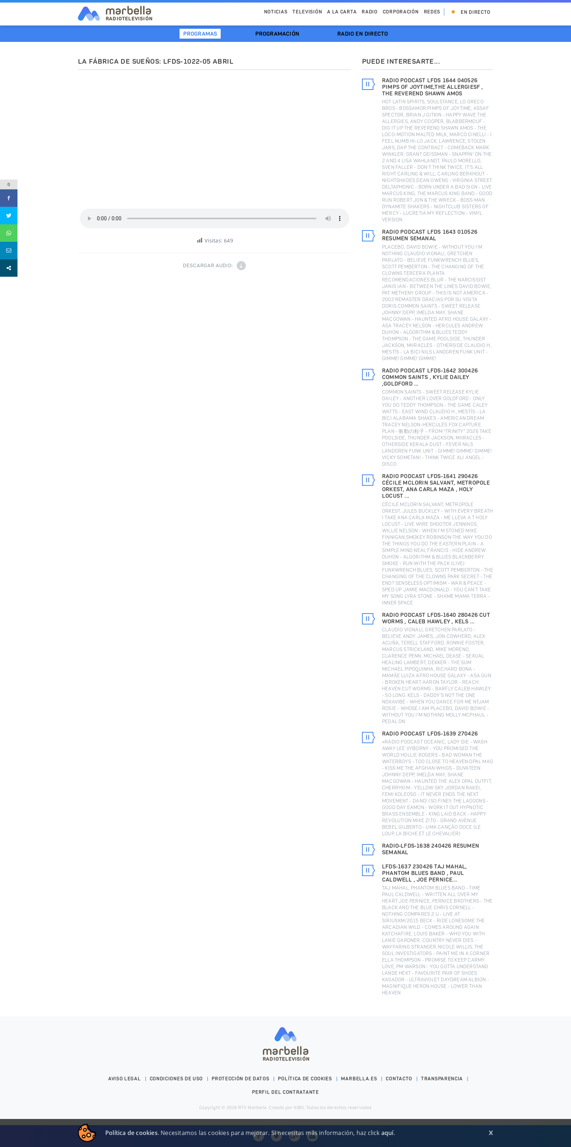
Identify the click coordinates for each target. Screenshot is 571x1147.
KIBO (299, 1107)
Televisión (307, 12)
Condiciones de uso (176, 1079)
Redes (432, 12)
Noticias (276, 12)
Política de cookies (305, 1079)
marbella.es (359, 1079)
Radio (370, 12)
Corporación (401, 12)
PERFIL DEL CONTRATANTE (285, 1092)
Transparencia (442, 1079)
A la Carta (342, 12)
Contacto (399, 1079)
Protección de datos (240, 1079)
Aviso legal (124, 1079)
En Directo (476, 12)
